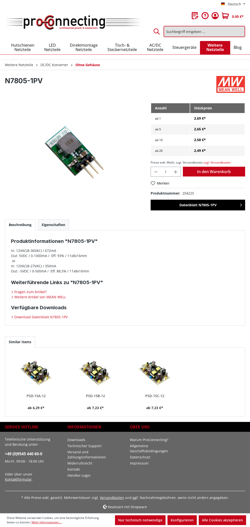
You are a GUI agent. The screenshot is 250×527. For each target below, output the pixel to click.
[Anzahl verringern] (156, 172)
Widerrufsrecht (79, 463)
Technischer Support (84, 446)
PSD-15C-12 (154, 395)
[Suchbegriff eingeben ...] (204, 31)
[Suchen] (157, 31)
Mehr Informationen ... (46, 522)
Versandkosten (112, 497)
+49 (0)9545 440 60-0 (23, 453)
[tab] (20, 224)
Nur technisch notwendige (140, 520)
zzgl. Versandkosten (217, 162)
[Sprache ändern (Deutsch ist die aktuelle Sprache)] (233, 4)
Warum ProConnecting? (149, 439)
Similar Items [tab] (20, 342)
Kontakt (73, 469)
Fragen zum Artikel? (30, 291)
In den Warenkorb (214, 171)
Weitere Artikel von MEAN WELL (39, 297)
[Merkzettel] (195, 15)
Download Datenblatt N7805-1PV (40, 317)
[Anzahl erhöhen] (176, 172)
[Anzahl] (166, 172)
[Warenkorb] (232, 15)
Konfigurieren (182, 520)
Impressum (139, 463)
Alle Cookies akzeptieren (222, 520)
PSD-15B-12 (95, 395)
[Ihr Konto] (215, 15)
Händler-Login (79, 475)
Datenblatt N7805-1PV (198, 205)
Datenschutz (140, 457)
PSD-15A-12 (36, 395)
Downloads (76, 439)
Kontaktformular (18, 479)
